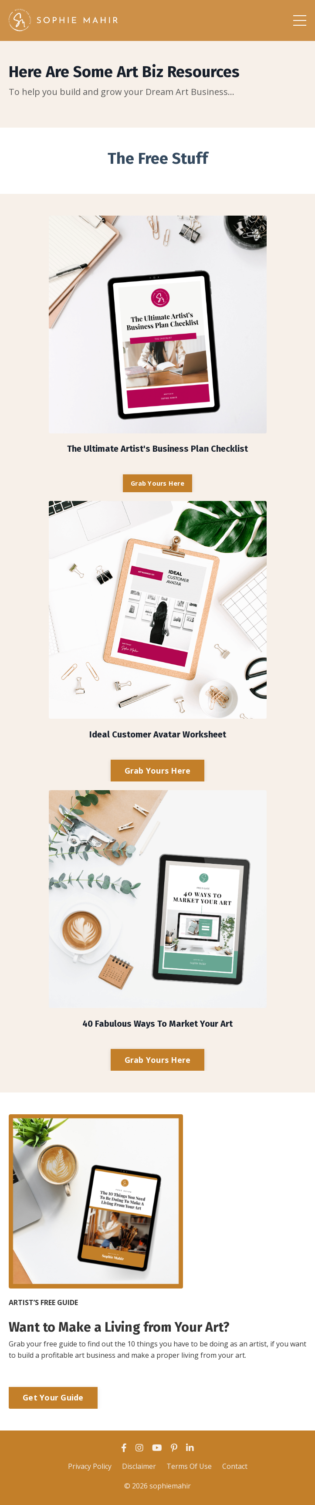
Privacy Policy (90, 1466)
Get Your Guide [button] (53, 1397)
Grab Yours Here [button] (157, 483)
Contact (234, 1466)
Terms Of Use (189, 1466)
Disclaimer (139, 1466)
